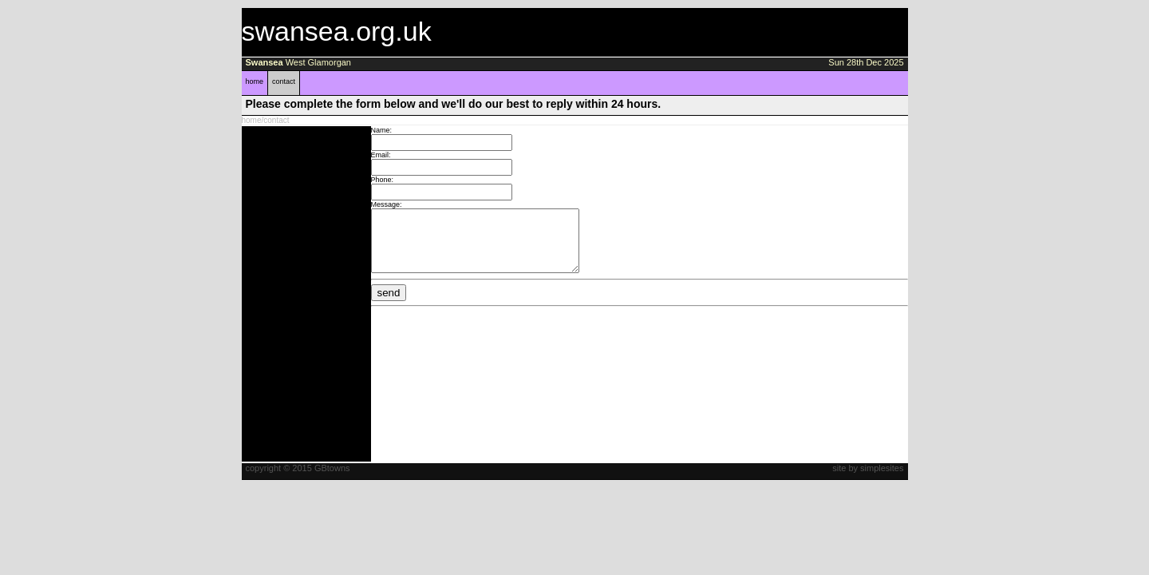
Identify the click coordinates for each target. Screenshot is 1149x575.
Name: (382, 130)
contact (283, 81)
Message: (386, 204)
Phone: (382, 180)
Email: (381, 155)
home (255, 81)
